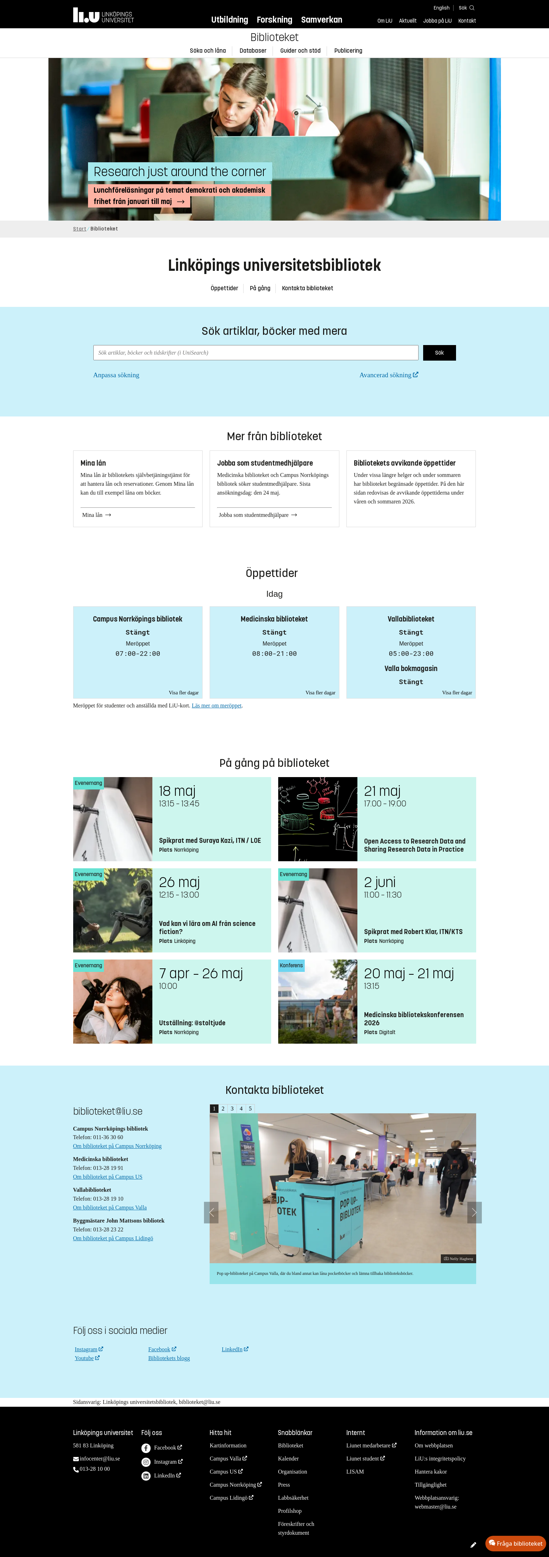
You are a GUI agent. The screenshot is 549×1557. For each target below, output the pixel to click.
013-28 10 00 (95, 1469)
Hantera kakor (431, 1472)
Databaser (253, 50)
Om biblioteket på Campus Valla (110, 1208)
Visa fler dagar (184, 692)
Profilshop (290, 1511)
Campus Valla (225, 1459)
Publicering (348, 50)
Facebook (159, 1349)
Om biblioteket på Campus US (107, 1177)
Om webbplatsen (434, 1445)
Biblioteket (275, 37)
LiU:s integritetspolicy (440, 1459)
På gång (260, 288)
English (442, 8)
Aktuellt (408, 21)
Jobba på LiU (437, 21)
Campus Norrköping (233, 1485)
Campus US (223, 1472)
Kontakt (467, 21)
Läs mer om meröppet (216, 705)
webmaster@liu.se (435, 1507)
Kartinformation (228, 1445)
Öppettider (224, 288)
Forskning (274, 19)
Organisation (292, 1472)
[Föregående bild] (211, 1212)
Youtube (84, 1358)
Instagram (86, 1349)
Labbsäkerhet (293, 1498)
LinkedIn (232, 1349)
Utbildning (229, 19)
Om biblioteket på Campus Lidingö (113, 1238)
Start (80, 229)
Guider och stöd (300, 50)
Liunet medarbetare (368, 1445)
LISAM (355, 1472)
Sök (439, 352)
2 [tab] (223, 1109)
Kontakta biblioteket (307, 288)
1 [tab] (214, 1109)
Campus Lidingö (228, 1498)
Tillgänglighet (430, 1485)
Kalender (288, 1459)
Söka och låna (208, 50)
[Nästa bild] (474, 1212)
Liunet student (362, 1459)
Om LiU (385, 21)
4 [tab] (241, 1109)
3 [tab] (232, 1109)
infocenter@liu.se (100, 1459)
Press (284, 1485)
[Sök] (465, 8)
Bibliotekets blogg (169, 1358)
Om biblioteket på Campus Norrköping (117, 1146)
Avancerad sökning (385, 375)
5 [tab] (250, 1109)
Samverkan (321, 19)
